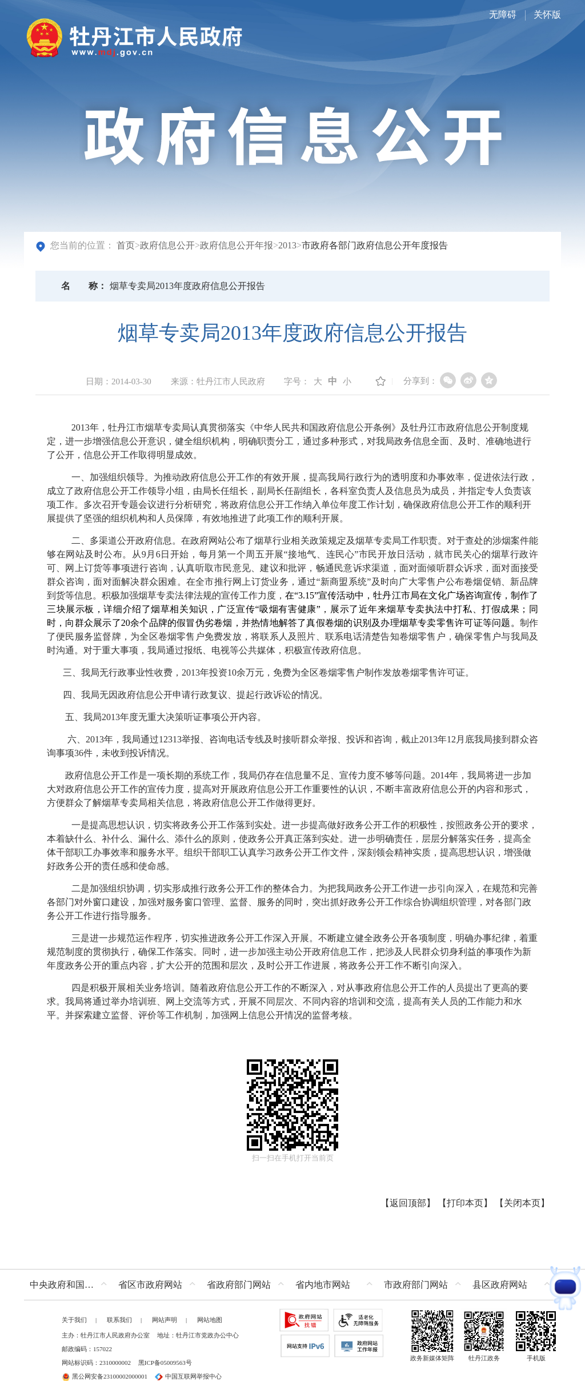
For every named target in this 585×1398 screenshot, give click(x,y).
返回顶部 (408, 1203)
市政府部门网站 (416, 1284)
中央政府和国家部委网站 (71, 1284)
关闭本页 (522, 1203)
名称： (84, 286)
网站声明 (164, 1319)
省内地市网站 (322, 1284)
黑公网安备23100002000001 (104, 1376)
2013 (287, 245)
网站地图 (209, 1319)
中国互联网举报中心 (188, 1376)
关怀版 (547, 14)
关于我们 (74, 1319)
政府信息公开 (167, 245)
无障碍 (502, 14)
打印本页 (465, 1203)
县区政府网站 (499, 1284)
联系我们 (119, 1319)
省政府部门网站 (239, 1284)
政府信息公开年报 (236, 245)
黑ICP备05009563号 (165, 1362)
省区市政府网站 (150, 1284)
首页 (126, 245)
